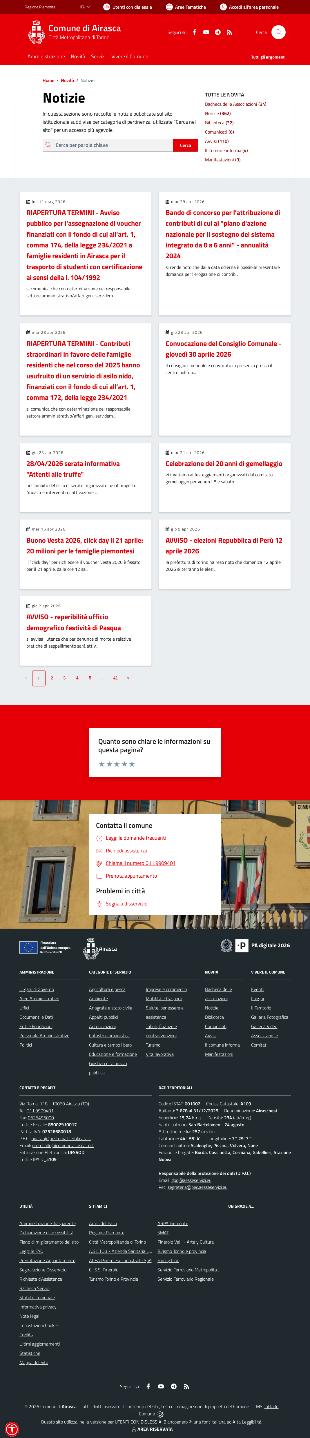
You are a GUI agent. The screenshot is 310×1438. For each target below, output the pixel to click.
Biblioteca (214, 1017)
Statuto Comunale (37, 1297)
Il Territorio (261, 1007)
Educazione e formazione (113, 1054)
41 (115, 678)
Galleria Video (264, 1026)
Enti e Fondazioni (35, 1026)
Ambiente (98, 998)
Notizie (211, 1007)
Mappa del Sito (33, 1362)
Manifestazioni (219, 1054)
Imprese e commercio (166, 989)
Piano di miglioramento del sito (49, 1241)
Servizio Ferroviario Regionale (185, 1278)
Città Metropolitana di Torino (78, 37)
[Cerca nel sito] (278, 32)
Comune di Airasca (84, 28)
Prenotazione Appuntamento (47, 1260)
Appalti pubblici (103, 1017)
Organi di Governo (36, 989)
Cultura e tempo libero (110, 1044)
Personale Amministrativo (44, 1035)
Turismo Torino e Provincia (113, 1278)
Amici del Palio (103, 1223)
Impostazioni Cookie (38, 1325)
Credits (26, 1334)
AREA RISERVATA (151, 1429)
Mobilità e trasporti (164, 998)
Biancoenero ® (178, 1421)
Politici (25, 1044)
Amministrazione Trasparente (47, 1223)
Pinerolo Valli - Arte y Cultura (185, 1241)
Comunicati (215, 1026)
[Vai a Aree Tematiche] (186, 7)
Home (48, 80)
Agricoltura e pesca (107, 989)
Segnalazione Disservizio (42, 1269)
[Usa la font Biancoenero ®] (127, 7)
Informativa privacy (38, 1306)
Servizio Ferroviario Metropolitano (189, 1269)
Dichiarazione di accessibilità (46, 1232)
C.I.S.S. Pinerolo (103, 1269)
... (103, 678)
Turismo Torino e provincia (181, 1251)
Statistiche (29, 1353)
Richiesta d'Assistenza (40, 1278)
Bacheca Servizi (34, 1288)
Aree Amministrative (39, 998)
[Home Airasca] (76, 32)
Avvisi (210, 1035)
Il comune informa (222, 1044)
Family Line (168, 1260)
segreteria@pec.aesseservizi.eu (197, 1187)
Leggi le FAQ (31, 1251)
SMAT (163, 1232)
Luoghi (257, 998)
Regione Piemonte (106, 1232)
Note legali (29, 1316)
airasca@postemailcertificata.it (61, 1138)
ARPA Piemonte (172, 1223)
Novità (64, 80)
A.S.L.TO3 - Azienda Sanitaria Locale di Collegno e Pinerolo (145, 1251)
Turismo (153, 1044)
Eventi (257, 989)
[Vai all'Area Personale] (249, 7)
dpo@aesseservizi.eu (191, 1180)
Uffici (24, 1007)
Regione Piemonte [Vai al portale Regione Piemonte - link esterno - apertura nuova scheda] (40, 7)
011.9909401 (40, 1110)
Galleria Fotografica (269, 1017)
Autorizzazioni (102, 1026)
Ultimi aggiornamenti (39, 1343)
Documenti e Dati (36, 1017)
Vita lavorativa (160, 1054)
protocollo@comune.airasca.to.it (63, 1145)
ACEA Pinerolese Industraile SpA (120, 1260)
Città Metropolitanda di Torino (117, 1241)
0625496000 (41, 1117)
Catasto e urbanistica (109, 1035)
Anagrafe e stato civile (110, 1007)
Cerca (185, 145)
